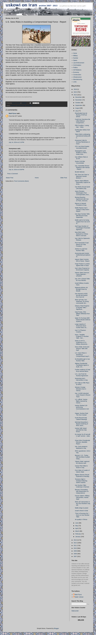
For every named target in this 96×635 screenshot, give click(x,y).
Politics (75, 67)
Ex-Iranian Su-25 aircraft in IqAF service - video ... (82, 436)
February (78, 534)
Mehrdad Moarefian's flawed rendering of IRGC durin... (81, 423)
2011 (75, 545)
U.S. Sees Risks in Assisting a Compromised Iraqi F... (82, 354)
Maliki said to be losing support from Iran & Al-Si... (82, 221)
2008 (75, 553)
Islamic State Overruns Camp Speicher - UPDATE (82, 274)
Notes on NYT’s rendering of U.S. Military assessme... (81, 342)
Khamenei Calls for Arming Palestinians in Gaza (82, 142)
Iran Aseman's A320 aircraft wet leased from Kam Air (81, 295)
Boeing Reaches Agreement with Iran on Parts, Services (82, 199)
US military (29, 105)
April (77, 528)
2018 (75, 89)
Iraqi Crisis (20, 105)
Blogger (56, 628)
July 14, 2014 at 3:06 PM (16, 169)
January (78, 536)
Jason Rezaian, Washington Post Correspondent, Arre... (82, 192)
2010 (75, 548)
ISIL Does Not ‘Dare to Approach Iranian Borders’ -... (82, 176)
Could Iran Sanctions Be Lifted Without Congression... (82, 121)
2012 (75, 543)
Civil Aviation (77, 65)
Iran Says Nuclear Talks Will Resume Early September (82, 215)
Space (75, 60)
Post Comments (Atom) (21, 181)
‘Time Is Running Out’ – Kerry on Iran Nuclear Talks (82, 515)
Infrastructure (77, 77)
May (76, 525)
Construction (77, 74)
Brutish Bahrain (80, 172)
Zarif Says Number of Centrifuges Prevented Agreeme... (82, 227)
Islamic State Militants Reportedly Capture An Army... (82, 182)
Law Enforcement (78, 63)
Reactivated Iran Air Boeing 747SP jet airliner (81, 114)
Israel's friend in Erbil (81, 510)
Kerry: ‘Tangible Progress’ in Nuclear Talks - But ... (82, 336)
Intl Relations (77, 70)
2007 (75, 556)
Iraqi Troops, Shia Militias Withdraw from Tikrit (82, 313)
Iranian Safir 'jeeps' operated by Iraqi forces (81, 429)
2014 (75, 95)
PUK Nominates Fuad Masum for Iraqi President (82, 244)
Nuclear (75, 58)
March (77, 531)
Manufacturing (77, 79)
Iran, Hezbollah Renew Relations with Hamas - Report (82, 167)
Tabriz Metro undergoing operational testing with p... (82, 135)
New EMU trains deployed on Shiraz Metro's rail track (81, 233)
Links (75, 82)
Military (75, 55)
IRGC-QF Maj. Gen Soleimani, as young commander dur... (82, 301)
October (78, 102)
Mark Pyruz (12, 113)
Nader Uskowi (79, 597)
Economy (76, 72)
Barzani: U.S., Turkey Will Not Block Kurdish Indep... (82, 457)
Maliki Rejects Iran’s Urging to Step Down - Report (82, 209)
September (79, 105)
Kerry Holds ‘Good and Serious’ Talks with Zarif (82, 348)
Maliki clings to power (81, 508)
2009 (75, 551)
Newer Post (9, 177)
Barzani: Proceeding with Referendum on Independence (82, 491)
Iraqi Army (13, 105)
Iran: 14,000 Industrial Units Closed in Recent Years (82, 395)
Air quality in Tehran (81, 519)
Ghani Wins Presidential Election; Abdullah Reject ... (82, 442)
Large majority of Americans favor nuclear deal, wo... (81, 325)
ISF (24, 105)
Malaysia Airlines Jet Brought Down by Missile (81, 289)
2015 (75, 92)
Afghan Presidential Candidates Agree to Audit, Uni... (82, 365)
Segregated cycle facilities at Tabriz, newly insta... (81, 152)
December (78, 97)
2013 (75, 540)
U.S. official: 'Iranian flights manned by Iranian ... (81, 401)
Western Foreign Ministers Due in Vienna (80, 388)
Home (37, 177)
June (77, 523)
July (76, 111)
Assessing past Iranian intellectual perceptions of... (82, 254)
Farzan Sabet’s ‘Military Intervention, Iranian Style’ (82, 497)
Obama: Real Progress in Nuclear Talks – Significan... (82, 307)
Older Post (63, 177)
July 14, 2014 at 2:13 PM (16, 142)
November (78, 100)
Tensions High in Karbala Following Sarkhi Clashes (81, 480)
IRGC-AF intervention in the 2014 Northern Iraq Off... (82, 503)
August (77, 108)
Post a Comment (12, 173)
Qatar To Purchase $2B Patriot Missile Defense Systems (82, 319)
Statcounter (75, 611)
